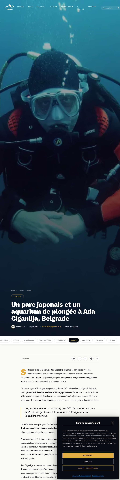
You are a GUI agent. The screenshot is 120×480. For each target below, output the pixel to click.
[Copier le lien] (97, 358)
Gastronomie (67, 7)
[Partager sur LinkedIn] (85, 358)
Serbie (30, 290)
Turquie (99, 340)
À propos (80, 8)
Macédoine (29, 340)
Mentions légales (98, 476)
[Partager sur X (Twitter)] (79, 358)
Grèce (16, 340)
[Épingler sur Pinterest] (91, 358)
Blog (30, 7)
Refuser (88, 462)
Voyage (54, 7)
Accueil (20, 7)
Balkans (42, 7)
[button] (112, 423)
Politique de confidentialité (81, 476)
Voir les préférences (88, 468)
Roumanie (61, 340)
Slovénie (86, 340)
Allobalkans (20, 326)
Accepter (88, 455)
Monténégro (45, 340)
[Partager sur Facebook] (73, 358)
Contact (92, 7)
